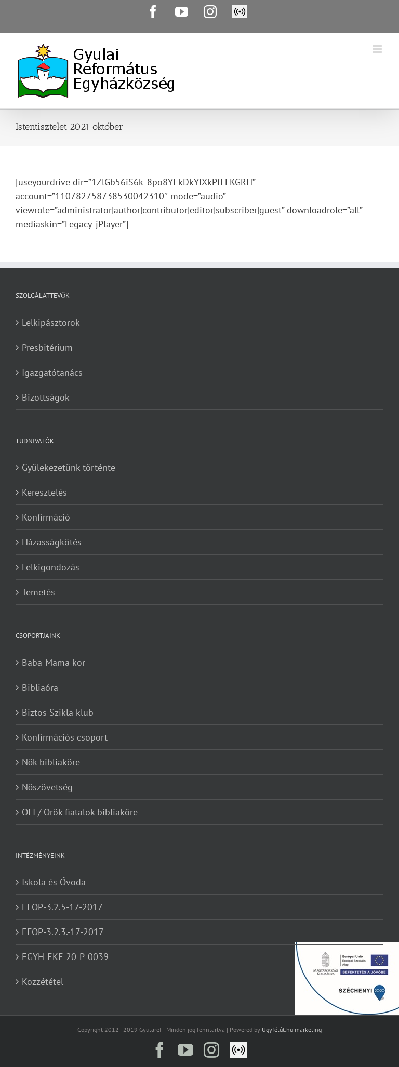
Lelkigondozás (50, 567)
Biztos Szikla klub (58, 712)
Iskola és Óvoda (54, 882)
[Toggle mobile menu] (378, 49)
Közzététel (42, 982)
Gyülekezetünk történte (68, 467)
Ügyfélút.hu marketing (292, 1029)
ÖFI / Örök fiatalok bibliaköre (80, 812)
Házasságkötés (52, 542)
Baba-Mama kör (53, 662)
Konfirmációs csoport (65, 737)
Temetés (38, 592)
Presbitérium (47, 347)
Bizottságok (46, 397)
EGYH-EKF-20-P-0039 (65, 957)
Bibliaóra (40, 687)
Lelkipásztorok (51, 323)
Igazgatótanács (52, 372)
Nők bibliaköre (51, 762)
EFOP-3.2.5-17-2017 (62, 907)
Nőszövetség (47, 787)
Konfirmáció (46, 517)
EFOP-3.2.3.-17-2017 (63, 932)
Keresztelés (44, 492)
